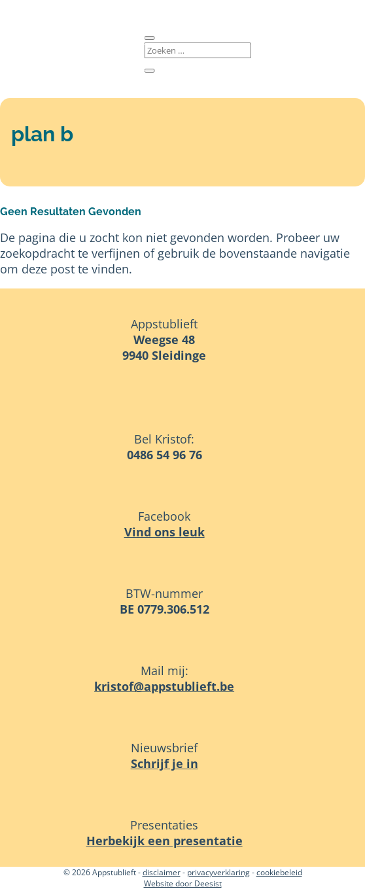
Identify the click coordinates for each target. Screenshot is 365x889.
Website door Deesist (183, 883)
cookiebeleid (279, 872)
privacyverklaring (218, 872)
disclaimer (162, 872)
